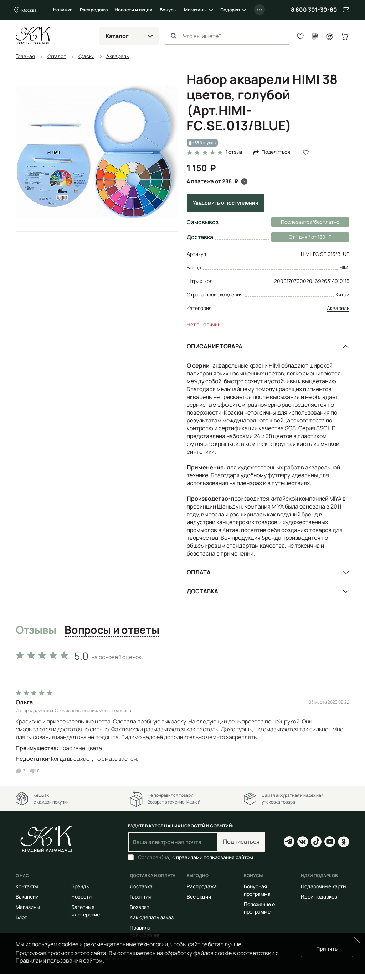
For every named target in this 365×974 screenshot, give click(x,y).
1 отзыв (234, 152)
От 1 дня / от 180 (301, 237)
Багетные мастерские (85, 911)
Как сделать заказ (152, 917)
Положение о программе (259, 908)
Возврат (139, 907)
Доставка (202, 591)
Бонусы (168, 9)
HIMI (344, 267)
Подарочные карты (323, 886)
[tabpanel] (182, 710)
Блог (21, 917)
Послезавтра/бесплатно (310, 222)
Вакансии (27, 896)
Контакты (27, 886)
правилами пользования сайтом (214, 857)
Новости (81, 896)
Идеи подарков (319, 896)
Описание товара (214, 346)
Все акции (199, 896)
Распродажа (94, 9)
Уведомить (225, 202)
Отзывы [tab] (36, 630)
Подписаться (241, 842)
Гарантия (140, 896)
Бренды (80, 886)
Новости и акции (134, 9)
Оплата (199, 572)
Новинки (63, 9)
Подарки (230, 9)
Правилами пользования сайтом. (60, 960)
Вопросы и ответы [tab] (112, 630)
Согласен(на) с (195, 857)
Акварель (338, 308)
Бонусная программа (257, 890)
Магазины (195, 9)
